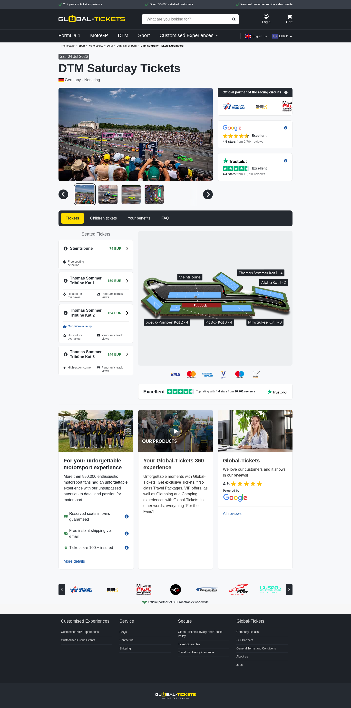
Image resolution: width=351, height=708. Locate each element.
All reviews (232, 513)
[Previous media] (63, 194)
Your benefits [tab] (139, 218)
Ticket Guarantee (189, 644)
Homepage (68, 45)
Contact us (126, 640)
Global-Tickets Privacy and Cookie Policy (200, 634)
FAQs (123, 632)
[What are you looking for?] (190, 19)
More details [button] (74, 561)
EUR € (283, 36)
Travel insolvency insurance (196, 652)
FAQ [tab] (165, 218)
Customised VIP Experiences (80, 632)
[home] (91, 19)
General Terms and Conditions (256, 648)
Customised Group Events (78, 640)
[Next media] (208, 194)
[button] (255, 92)
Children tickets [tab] (103, 218)
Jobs (239, 665)
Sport (81, 45)
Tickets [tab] (72, 218)
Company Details (247, 632)
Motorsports (96, 45)
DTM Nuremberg (127, 45)
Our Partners (244, 640)
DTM (110, 45)
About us (242, 656)
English (257, 36)
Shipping (125, 648)
